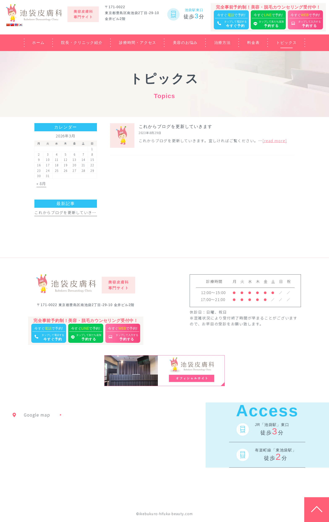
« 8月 (41, 183)
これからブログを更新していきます (67, 212)
